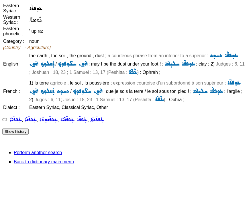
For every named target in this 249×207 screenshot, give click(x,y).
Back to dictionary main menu (44, 161)
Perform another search (38, 152)
